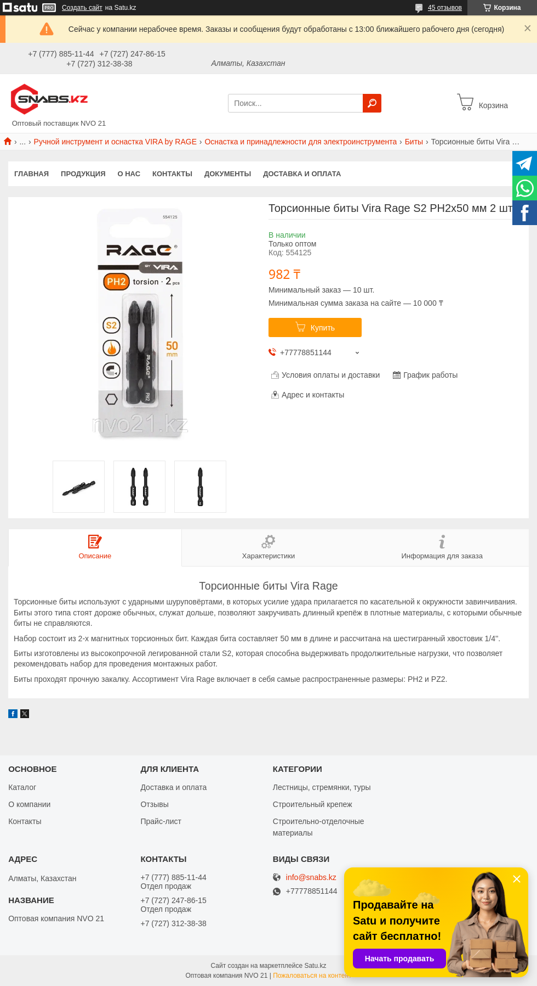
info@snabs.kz (311, 877)
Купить (323, 327)
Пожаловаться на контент (312, 975)
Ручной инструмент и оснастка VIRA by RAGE (115, 141)
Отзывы (154, 804)
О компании (29, 804)
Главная (31, 174)
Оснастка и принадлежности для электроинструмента (300, 141)
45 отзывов (445, 8)
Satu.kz (315, 966)
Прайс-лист (160, 821)
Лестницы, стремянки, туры (322, 787)
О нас (129, 174)
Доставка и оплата (302, 174)
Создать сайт (82, 8)
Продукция (83, 174)
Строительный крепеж (312, 804)
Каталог (22, 787)
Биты (414, 141)
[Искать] (372, 103)
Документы (227, 174)
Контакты (172, 174)
